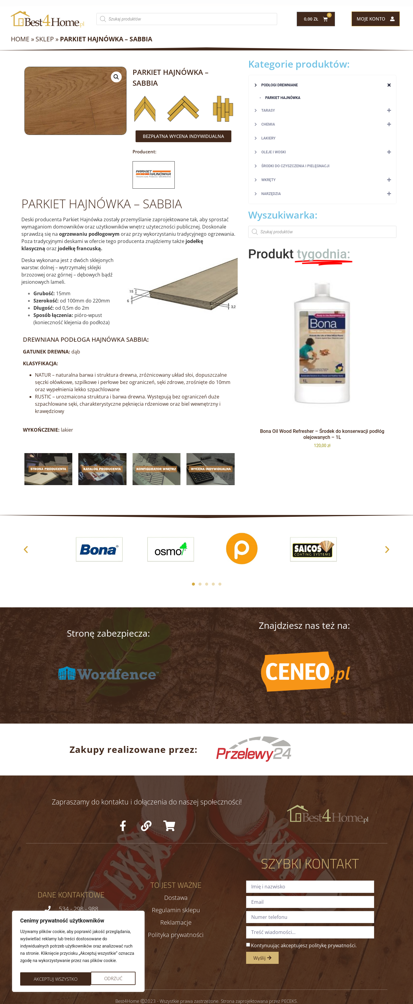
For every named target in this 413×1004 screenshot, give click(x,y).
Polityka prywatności (176, 935)
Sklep (45, 39)
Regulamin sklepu (176, 910)
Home (20, 39)
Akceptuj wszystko (102, 979)
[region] (78, 953)
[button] (116, 77)
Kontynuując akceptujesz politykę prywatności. (304, 945)
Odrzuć (42, 979)
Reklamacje (176, 922)
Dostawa (176, 898)
